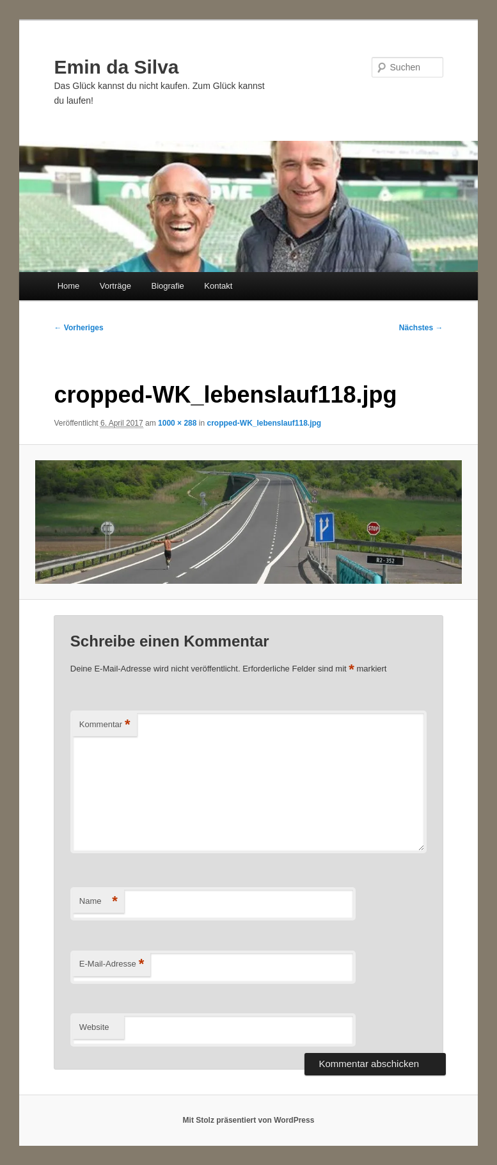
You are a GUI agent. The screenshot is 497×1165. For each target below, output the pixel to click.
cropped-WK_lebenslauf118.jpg (264, 423)
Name (98, 901)
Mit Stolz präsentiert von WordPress (249, 1120)
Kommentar (104, 725)
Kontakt (218, 286)
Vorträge (115, 286)
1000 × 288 (177, 423)
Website (94, 1027)
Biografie (168, 286)
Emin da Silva (116, 66)
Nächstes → (421, 327)
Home (69, 286)
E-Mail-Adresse (111, 964)
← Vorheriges (78, 327)
